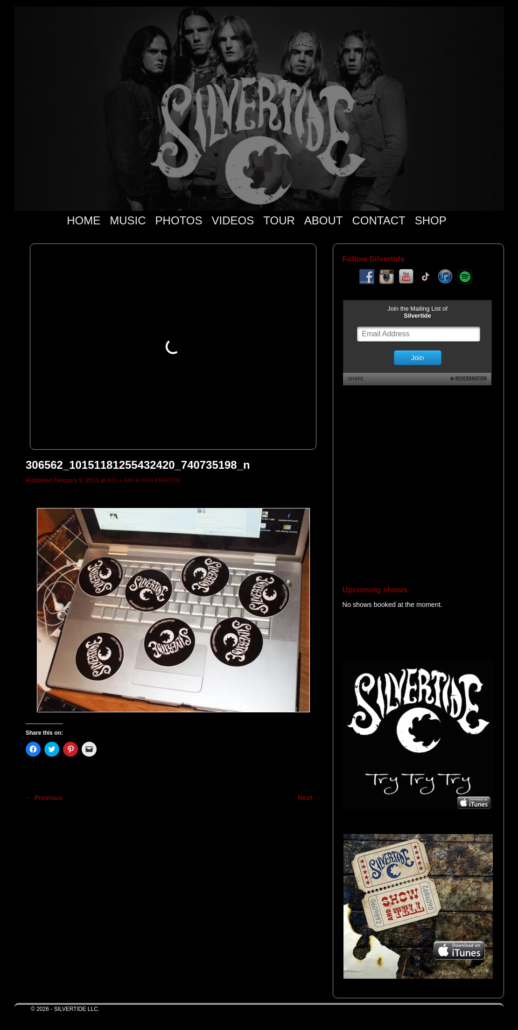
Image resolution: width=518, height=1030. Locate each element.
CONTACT (378, 220)
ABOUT (323, 220)
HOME (83, 220)
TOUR (279, 220)
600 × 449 (120, 480)
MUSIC (128, 220)
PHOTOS (179, 220)
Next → (309, 797)
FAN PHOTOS (160, 480)
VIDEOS (233, 220)
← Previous (44, 797)
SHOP (431, 220)
